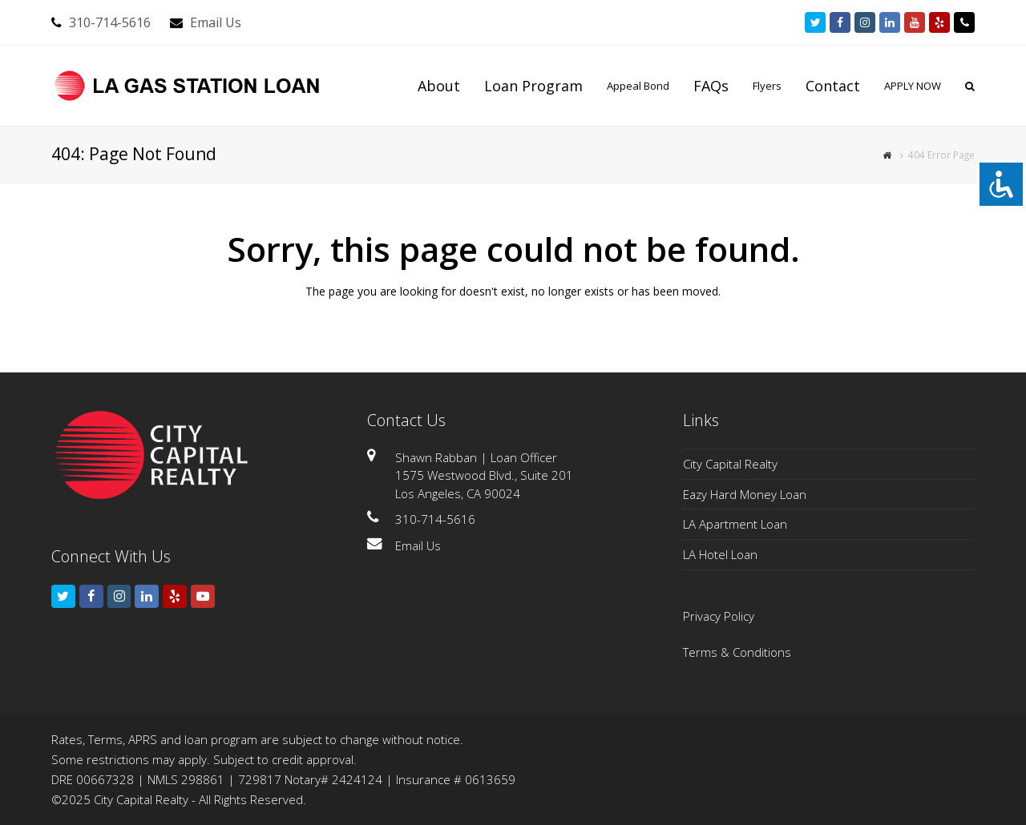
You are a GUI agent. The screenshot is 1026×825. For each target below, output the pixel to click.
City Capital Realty (730, 464)
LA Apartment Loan (735, 524)
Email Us (215, 22)
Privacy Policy (718, 616)
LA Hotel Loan (720, 554)
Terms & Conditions (737, 652)
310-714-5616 (110, 22)
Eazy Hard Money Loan (744, 494)
